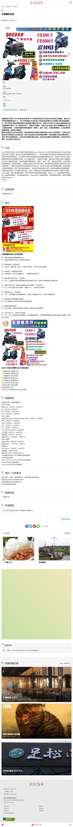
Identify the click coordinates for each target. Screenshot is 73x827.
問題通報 (67, 519)
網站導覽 (6, 806)
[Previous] (4, 54)
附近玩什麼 (36, 825)
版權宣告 (41, 808)
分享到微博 (34, 526)
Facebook (7, 100)
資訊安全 (6, 808)
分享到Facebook (27, 526)
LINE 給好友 (38, 526)
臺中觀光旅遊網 (36, 2)
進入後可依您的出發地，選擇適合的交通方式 (17, 510)
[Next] (68, 54)
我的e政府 (4, 819)
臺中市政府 (36, 784)
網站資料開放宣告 (9, 813)
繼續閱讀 (4, 179)
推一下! (30, 526)
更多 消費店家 (65, 663)
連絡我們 (41, 810)
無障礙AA (10, 819)
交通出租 (15, 6)
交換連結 (6, 810)
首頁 (3, 6)
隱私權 (41, 806)
